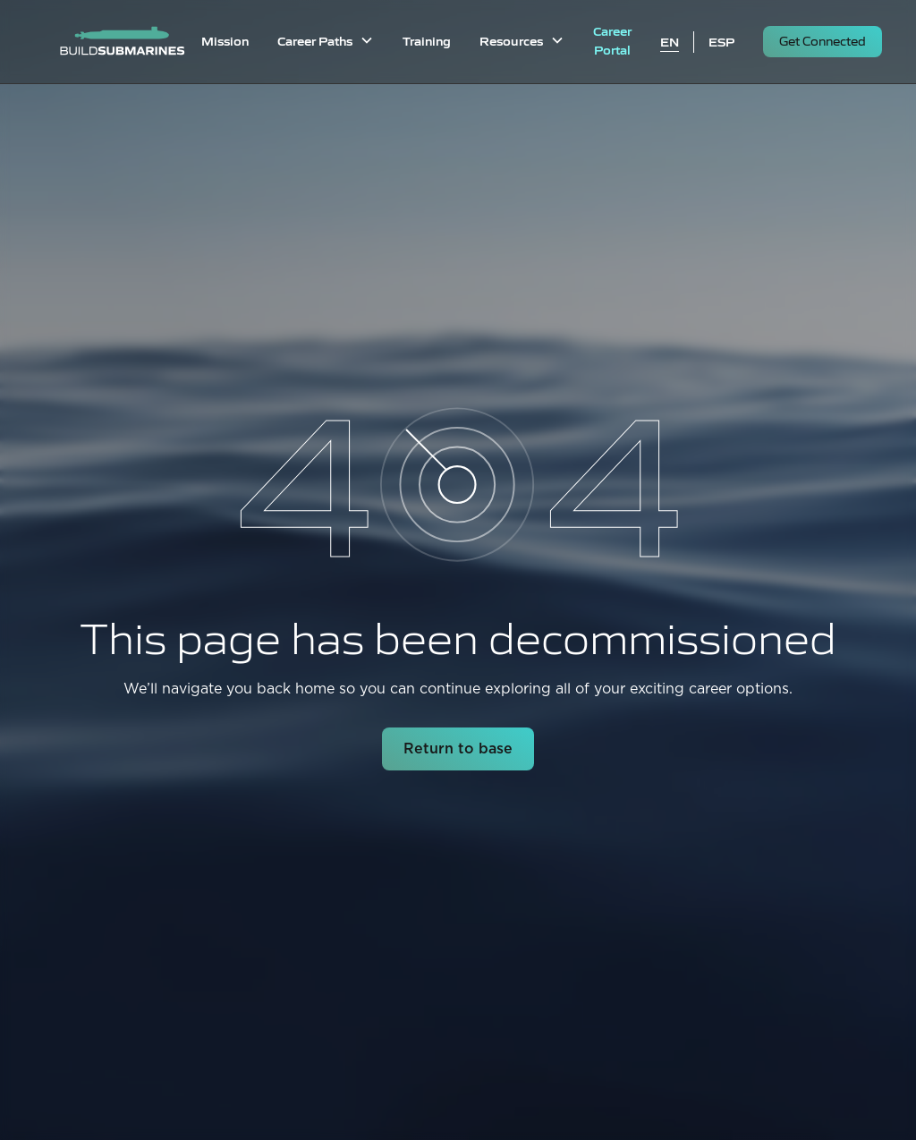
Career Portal (612, 39)
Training (427, 40)
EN (669, 41)
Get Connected (822, 40)
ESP (721, 41)
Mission (225, 40)
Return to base (458, 749)
